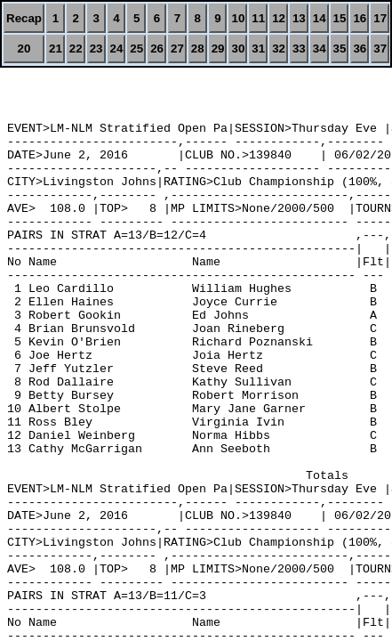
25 (136, 48)
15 (340, 18)
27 (177, 48)
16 (359, 18)
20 (24, 48)
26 (157, 48)
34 (319, 48)
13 (299, 18)
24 (117, 48)
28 (197, 48)
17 (380, 18)
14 (319, 18)
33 (299, 48)
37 (380, 48)
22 (76, 48)
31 (258, 48)
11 (258, 18)
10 (237, 18)
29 (218, 48)
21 (55, 48)
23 (96, 48)
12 (278, 18)
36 (359, 48)
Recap (24, 18)
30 (237, 48)
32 (278, 48)
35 (340, 48)
